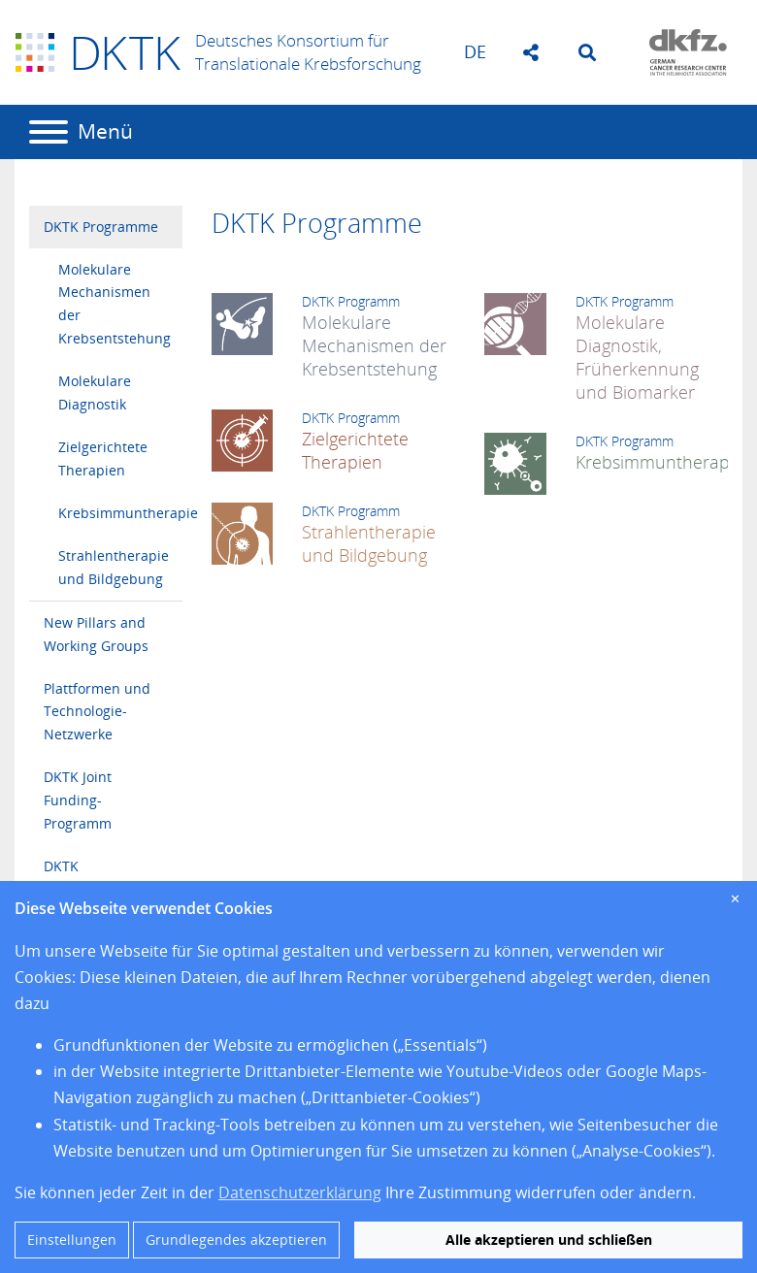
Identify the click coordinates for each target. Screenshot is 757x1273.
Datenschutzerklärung (299, 1192)
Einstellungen (71, 1239)
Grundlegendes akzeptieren (236, 1239)
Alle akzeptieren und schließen (548, 1239)
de (475, 51)
